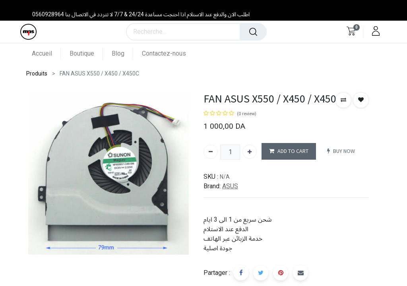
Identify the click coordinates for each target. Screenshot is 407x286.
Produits (36, 73)
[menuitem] (46, 53)
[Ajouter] (249, 152)
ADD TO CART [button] (288, 151)
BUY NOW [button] (341, 151)
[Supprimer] (211, 152)
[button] (343, 100)
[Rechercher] (253, 32)
